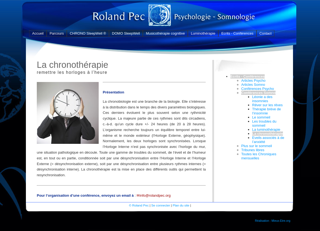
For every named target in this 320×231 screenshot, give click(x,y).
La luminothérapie (266, 129)
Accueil (38, 33)
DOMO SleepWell (126, 33)
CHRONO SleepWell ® (88, 33)
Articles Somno (253, 85)
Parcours (57, 33)
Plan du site (181, 205)
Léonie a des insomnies (262, 99)
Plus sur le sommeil (256, 146)
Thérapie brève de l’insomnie (266, 111)
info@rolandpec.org (155, 195)
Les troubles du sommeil (264, 123)
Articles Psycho (253, 80)
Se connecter (160, 205)
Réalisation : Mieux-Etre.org (272, 220)
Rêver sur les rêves (267, 105)
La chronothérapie (267, 134)
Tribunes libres (252, 150)
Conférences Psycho (257, 89)
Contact (265, 33)
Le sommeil (261, 117)
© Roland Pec (139, 205)
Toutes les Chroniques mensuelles (258, 156)
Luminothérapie (203, 33)
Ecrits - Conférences (237, 33)
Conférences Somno (258, 93)
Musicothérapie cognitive (165, 33)
